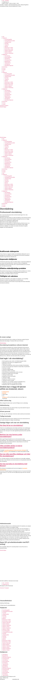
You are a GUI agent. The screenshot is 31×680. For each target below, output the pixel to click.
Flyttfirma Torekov (6, 629)
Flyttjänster (4, 38)
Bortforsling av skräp (9, 49)
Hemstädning (7, 55)
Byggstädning (7, 61)
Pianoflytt (6, 43)
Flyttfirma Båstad (8, 51)
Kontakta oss (5, 397)
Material (6, 46)
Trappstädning (7, 62)
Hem (3, 36)
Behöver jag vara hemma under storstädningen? (11, 435)
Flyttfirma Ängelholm (6, 628)
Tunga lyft (7, 44)
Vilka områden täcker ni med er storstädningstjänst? (11, 447)
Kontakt (3, 69)
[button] (15, 425)
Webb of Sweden (8, 679)
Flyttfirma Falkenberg (9, 53)
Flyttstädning (7, 58)
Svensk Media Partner (23, 679)
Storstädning (7, 64)
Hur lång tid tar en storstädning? (11, 425)
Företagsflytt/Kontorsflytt (10, 40)
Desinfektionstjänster (9, 65)
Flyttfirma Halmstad (9, 50)
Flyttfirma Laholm (5, 626)
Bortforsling (4, 67)
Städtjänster (4, 54)
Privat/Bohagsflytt (8, 39)
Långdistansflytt (8, 42)
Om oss (3, 68)
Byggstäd (4, 393)
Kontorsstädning (8, 57)
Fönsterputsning (8, 60)
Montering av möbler (9, 47)
